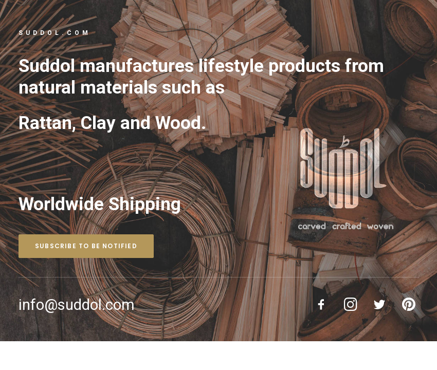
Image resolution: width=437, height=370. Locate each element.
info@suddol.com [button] (77, 304)
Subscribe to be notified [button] (86, 246)
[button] (322, 308)
